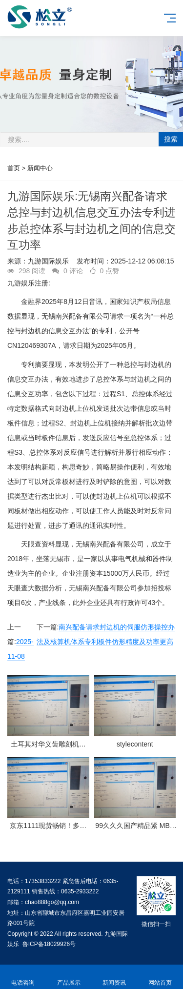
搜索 (171, 139)
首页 (13, 168)
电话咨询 (23, 977)
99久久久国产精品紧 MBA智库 (134, 825)
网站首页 (160, 977)
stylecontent (135, 744)
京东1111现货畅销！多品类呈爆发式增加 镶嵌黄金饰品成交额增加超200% (48, 825)
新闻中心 (40, 168)
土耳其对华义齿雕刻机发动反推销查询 (48, 744)
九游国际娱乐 (48, 261)
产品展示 (69, 977)
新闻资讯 (115, 977)
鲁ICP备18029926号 (49, 944)
